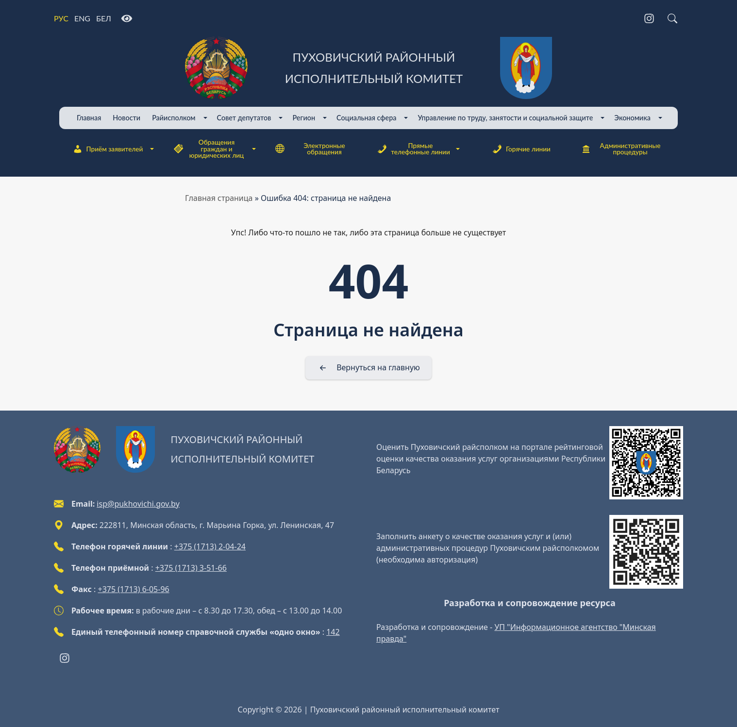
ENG (82, 18)
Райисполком (173, 118)
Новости (126, 118)
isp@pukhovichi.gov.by (138, 503)
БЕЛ (103, 18)
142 (332, 632)
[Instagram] (649, 18)
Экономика (632, 118)
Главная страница (219, 198)
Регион (303, 118)
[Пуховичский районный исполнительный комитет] (368, 68)
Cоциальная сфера (366, 118)
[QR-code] (646, 463)
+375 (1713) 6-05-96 (133, 589)
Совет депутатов (244, 118)
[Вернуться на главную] (368, 368)
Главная (89, 118)
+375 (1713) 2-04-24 (210, 546)
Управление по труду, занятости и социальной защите (505, 118)
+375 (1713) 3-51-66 (191, 567)
